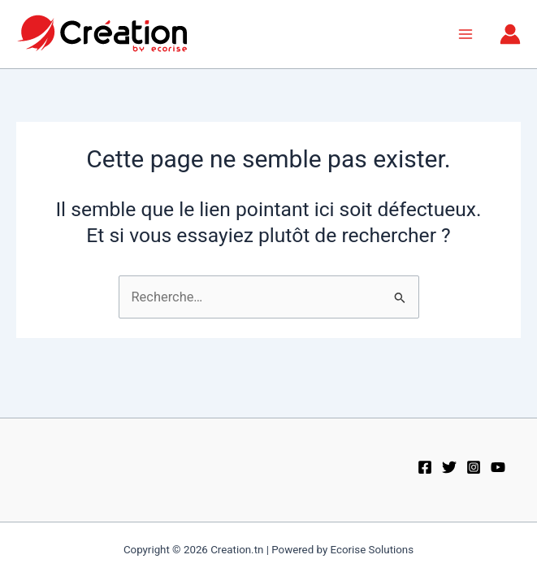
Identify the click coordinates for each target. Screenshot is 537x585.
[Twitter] (449, 467)
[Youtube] (498, 467)
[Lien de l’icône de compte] (510, 34)
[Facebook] (425, 467)
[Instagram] (473, 467)
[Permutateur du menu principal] (465, 34)
